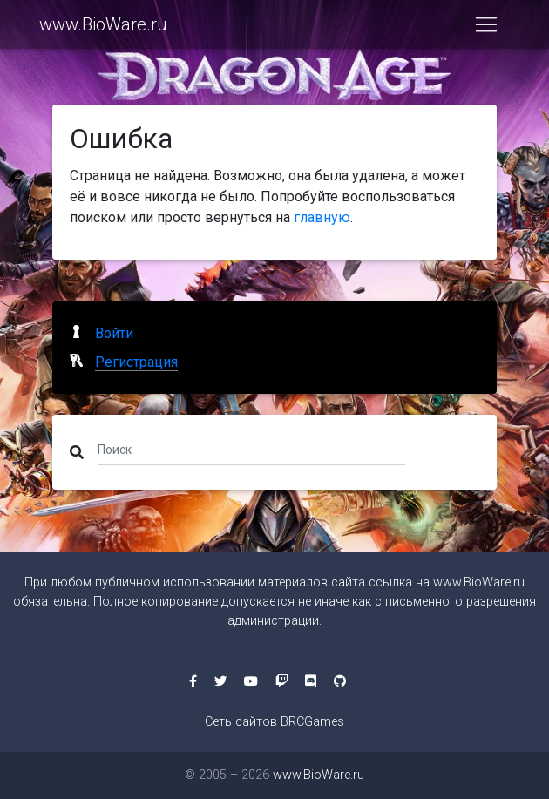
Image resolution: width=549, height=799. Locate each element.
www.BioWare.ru (103, 27)
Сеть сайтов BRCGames (274, 721)
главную (322, 217)
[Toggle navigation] (486, 27)
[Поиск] (251, 448)
